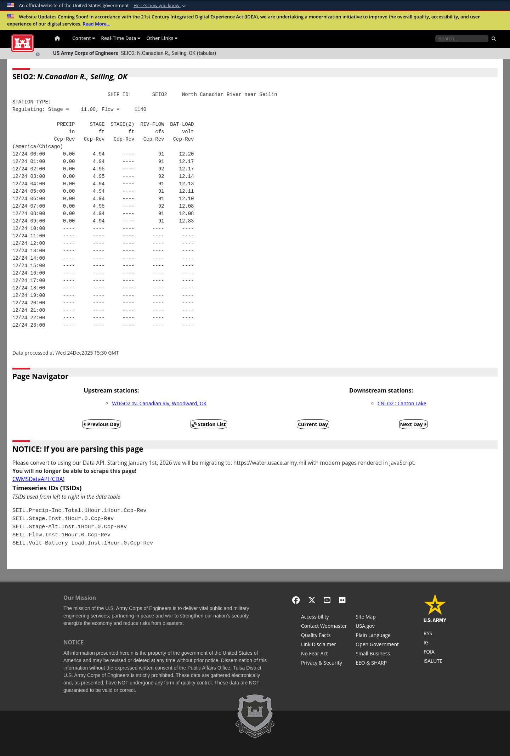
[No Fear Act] (324, 654)
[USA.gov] (377, 626)
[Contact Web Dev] (324, 626)
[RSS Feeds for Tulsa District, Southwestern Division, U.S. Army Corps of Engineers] (435, 634)
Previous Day (102, 424)
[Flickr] (342, 600)
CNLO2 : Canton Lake (402, 403)
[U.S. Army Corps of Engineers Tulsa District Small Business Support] (377, 654)
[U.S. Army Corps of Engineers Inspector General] (435, 643)
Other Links (162, 38)
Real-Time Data (121, 38)
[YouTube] (327, 600)
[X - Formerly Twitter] (312, 600)
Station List (209, 424)
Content (83, 38)
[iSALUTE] (435, 661)
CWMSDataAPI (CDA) (38, 479)
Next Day (413, 424)
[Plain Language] (377, 636)
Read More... (96, 24)
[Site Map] (377, 617)
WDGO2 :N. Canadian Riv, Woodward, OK (159, 403)
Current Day (313, 424)
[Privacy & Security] (324, 663)
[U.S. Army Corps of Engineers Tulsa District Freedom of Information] (435, 652)
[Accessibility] (324, 617)
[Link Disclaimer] (324, 645)
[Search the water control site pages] (461, 38)
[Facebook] (296, 600)
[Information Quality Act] (324, 636)
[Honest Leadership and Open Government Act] (377, 645)
